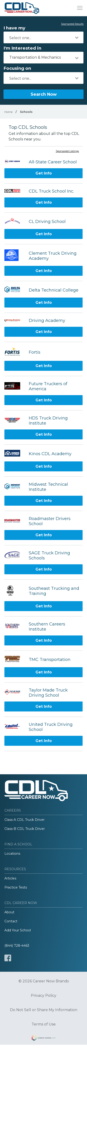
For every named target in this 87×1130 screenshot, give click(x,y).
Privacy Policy (43, 995)
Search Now (44, 94)
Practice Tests (15, 887)
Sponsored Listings (67, 151)
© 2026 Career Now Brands (44, 981)
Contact (10, 921)
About (9, 912)
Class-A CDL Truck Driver (24, 820)
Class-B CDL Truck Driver (24, 829)
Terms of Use (44, 1024)
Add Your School (17, 930)
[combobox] (43, 37)
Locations (12, 853)
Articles (10, 878)
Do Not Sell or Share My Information (43, 1010)
